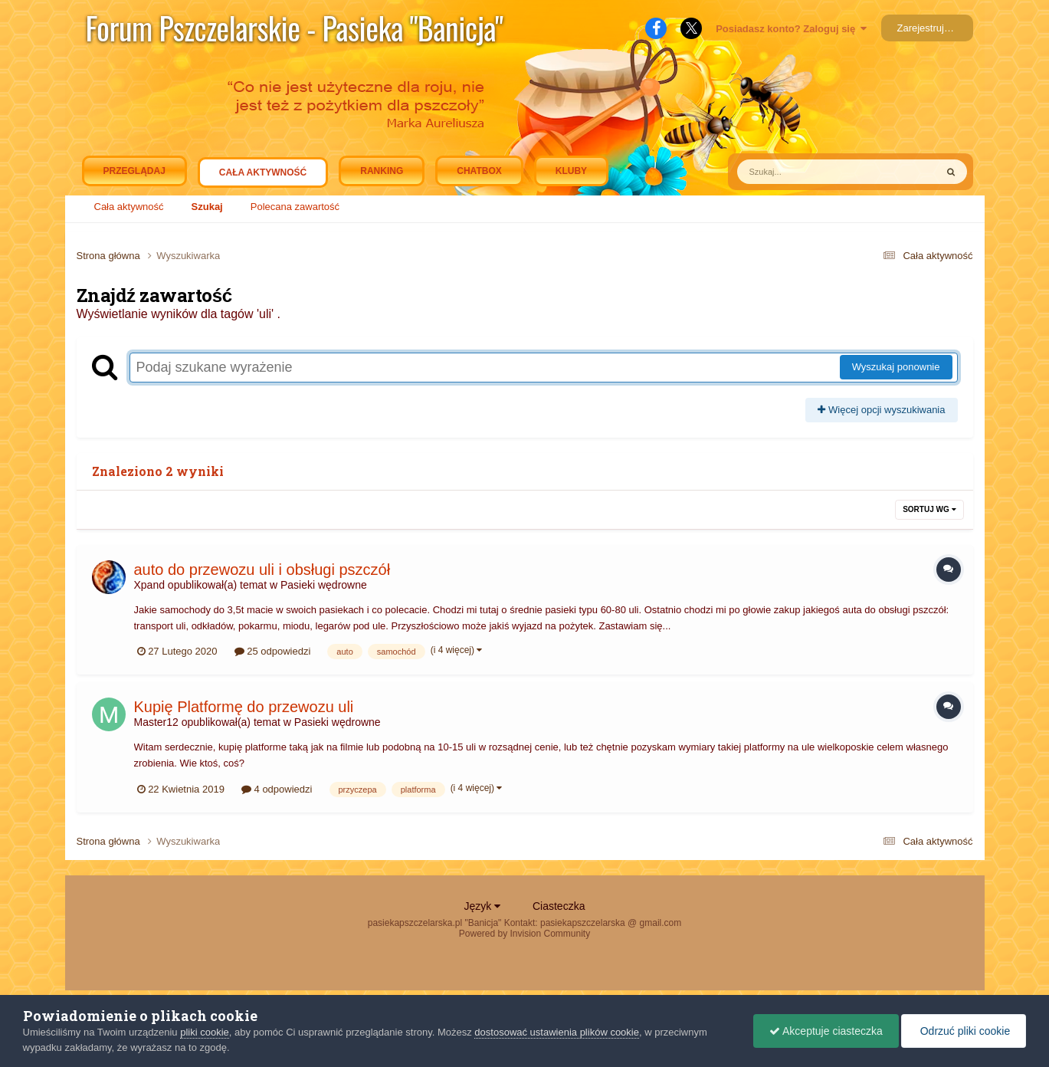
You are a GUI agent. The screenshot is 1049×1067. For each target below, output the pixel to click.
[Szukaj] (801, 171)
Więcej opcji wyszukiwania (881, 409)
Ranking (381, 171)
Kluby (571, 171)
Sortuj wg (929, 509)
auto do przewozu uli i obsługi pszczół (262, 569)
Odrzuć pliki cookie (963, 1031)
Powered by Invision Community (524, 933)
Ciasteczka (559, 906)
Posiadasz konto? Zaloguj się (791, 28)
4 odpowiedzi (277, 789)
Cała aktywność (263, 176)
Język (482, 906)
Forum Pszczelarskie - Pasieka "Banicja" (294, 28)
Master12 (156, 722)
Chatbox (479, 171)
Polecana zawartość (295, 206)
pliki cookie (204, 1032)
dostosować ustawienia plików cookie (556, 1032)
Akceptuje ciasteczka (826, 1031)
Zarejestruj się (928, 28)
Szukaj (207, 206)
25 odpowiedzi (272, 651)
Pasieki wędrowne (323, 585)
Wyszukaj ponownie (896, 367)
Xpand (149, 585)
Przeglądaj (134, 171)
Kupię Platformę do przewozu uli (244, 706)
